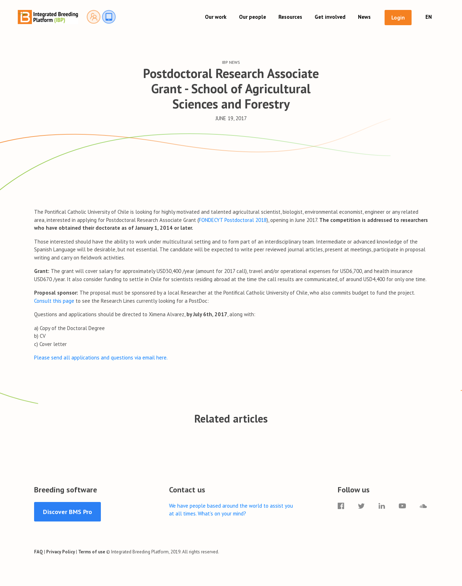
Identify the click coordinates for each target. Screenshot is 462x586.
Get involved (330, 16)
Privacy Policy (60, 552)
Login (398, 17)
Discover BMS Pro (67, 512)
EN (428, 16)
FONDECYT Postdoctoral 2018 (233, 220)
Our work (216, 16)
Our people (252, 16)
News (364, 16)
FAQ (38, 552)
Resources (290, 16)
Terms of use (91, 552)
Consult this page (55, 300)
